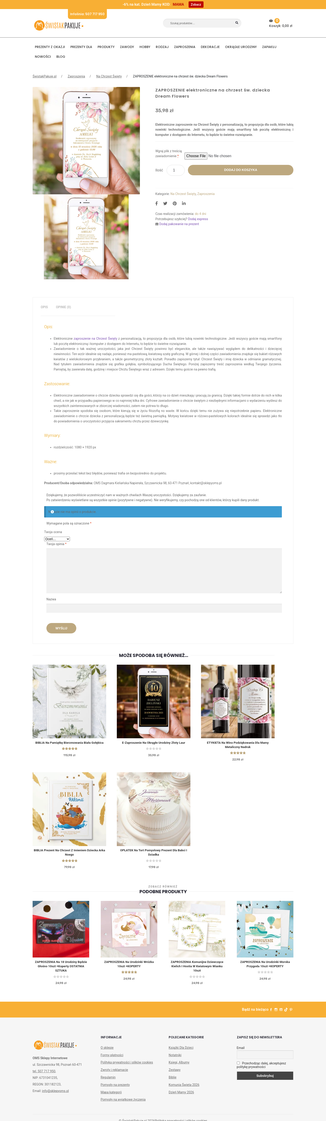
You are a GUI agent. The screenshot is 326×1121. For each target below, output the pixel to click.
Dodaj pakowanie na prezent (179, 224)
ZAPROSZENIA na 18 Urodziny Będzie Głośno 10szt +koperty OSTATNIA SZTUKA (61, 970)
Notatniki (175, 1059)
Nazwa (51, 599)
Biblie (172, 1081)
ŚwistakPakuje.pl (45, 76)
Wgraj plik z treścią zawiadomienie (168, 153)
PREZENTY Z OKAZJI (50, 47)
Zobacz (196, 4)
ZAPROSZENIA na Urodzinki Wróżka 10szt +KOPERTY (129, 968)
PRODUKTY (106, 47)
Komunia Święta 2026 (184, 1089)
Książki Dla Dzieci (181, 1052)
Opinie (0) (63, 307)
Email (241, 1052)
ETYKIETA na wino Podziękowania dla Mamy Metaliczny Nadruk (241, 746)
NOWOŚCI (43, 56)
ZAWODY (127, 47)
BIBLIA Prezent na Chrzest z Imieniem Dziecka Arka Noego (70, 856)
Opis (44, 307)
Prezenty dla (81, 47)
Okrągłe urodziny (241, 47)
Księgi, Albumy (179, 1066)
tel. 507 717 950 (44, 1075)
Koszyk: (281, 23)
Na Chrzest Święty (109, 76)
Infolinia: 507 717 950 (87, 14)
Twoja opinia (56, 544)
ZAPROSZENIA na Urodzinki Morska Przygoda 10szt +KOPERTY (265, 968)
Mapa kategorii (111, 1096)
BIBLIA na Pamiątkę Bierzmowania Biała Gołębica (69, 744)
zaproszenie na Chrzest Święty (95, 338)
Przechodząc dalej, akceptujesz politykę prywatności (261, 1069)
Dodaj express (198, 219)
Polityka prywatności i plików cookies (127, 1066)
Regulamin (108, 1081)
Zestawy (174, 1074)
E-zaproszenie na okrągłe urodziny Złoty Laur (155, 744)
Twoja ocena (53, 532)
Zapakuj (269, 47)
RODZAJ (162, 47)
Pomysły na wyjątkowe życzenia (123, 1104)
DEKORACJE (210, 47)
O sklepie (107, 1052)
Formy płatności (112, 1059)
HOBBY (144, 47)
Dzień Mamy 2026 (181, 1096)
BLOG (60, 56)
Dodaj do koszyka (240, 170)
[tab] (44, 307)
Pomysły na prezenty (115, 1089)
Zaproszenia (184, 47)
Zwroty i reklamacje (114, 1074)
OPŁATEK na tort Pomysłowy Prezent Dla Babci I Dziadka (156, 856)
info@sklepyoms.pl (55, 1095)
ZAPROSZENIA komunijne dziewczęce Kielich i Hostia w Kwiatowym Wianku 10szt (197, 970)
